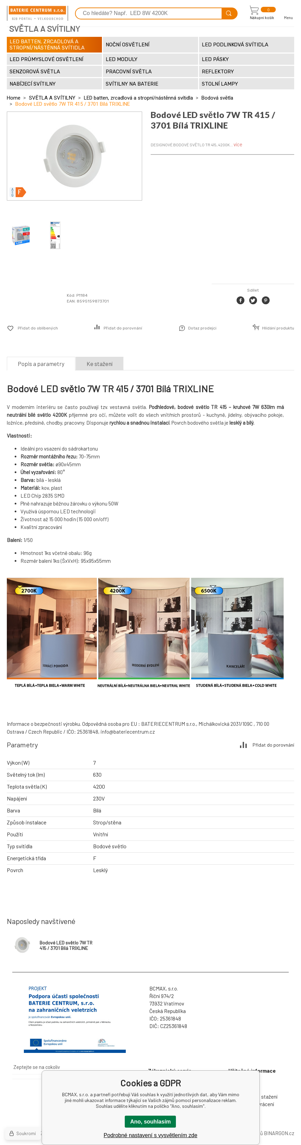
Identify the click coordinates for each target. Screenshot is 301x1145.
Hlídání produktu (278, 328)
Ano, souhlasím (150, 1122)
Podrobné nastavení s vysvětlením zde (150, 1135)
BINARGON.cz (279, 1133)
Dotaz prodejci (202, 328)
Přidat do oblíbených (38, 328)
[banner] (37, 13)
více (238, 144)
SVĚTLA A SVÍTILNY (52, 98)
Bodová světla (217, 98)
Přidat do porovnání (123, 328)
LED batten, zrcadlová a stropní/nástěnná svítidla (138, 98)
